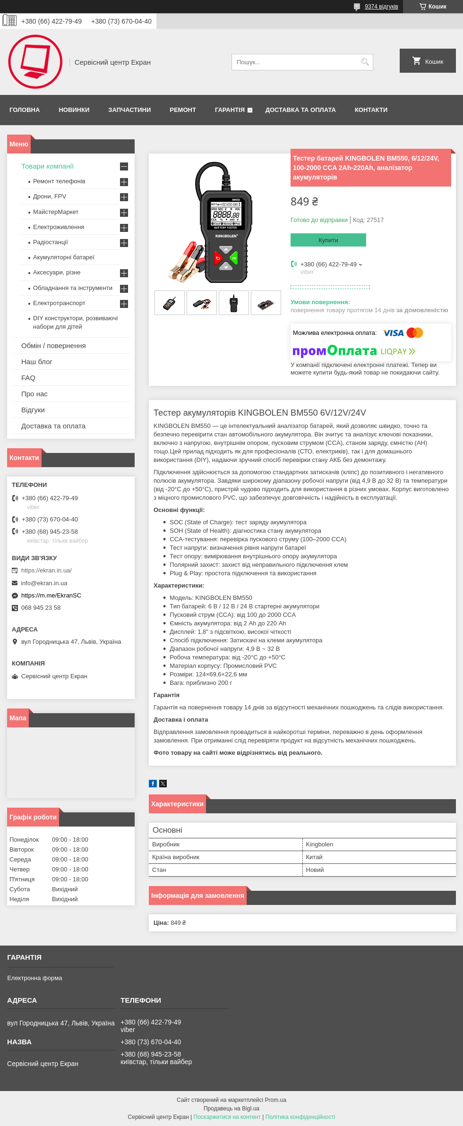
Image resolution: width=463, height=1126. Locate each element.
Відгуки (33, 410)
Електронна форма (34, 977)
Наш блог (36, 362)
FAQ (28, 378)
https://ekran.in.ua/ (46, 570)
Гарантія (230, 109)
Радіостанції (50, 242)
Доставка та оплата (301, 109)
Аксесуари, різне (57, 272)
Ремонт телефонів (59, 181)
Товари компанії (47, 166)
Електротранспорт (59, 303)
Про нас (34, 394)
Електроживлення (58, 226)
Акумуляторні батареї (63, 257)
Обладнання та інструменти (72, 287)
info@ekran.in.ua (44, 583)
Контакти (371, 109)
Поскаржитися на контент (227, 1117)
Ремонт (183, 109)
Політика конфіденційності (300, 1117)
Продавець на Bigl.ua (231, 1108)
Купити (328, 240)
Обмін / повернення (53, 345)
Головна (24, 109)
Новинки (74, 109)
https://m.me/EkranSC (51, 595)
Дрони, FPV (49, 196)
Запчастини (129, 109)
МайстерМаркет (55, 211)
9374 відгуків (381, 6)
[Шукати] (365, 62)
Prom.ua (275, 1100)
